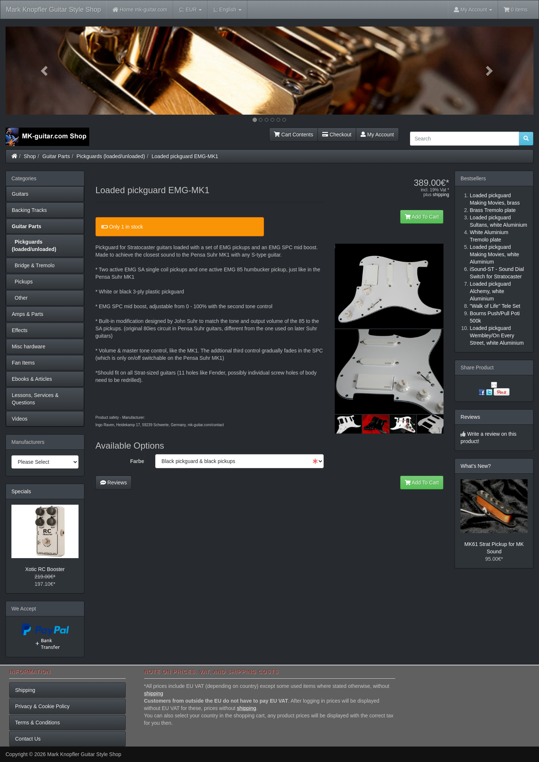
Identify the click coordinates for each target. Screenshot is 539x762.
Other (20, 298)
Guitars (20, 194)
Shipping (25, 690)
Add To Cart (422, 217)
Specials (21, 491)
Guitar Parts (56, 156)
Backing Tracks (29, 210)
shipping (441, 194)
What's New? (475, 466)
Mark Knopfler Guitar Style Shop (53, 9)
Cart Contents (293, 135)
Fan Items (23, 363)
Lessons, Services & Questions (35, 399)
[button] (45, 71)
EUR (190, 10)
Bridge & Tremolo (33, 265)
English (227, 10)
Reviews (113, 483)
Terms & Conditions (37, 723)
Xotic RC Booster (45, 569)
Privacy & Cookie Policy (42, 706)
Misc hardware (28, 346)
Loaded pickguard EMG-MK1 (185, 156)
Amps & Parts (28, 314)
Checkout (336, 135)
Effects (20, 330)
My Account (377, 135)
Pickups (22, 282)
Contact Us (28, 739)
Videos (20, 419)
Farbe (137, 461)
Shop (30, 156)
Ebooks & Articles (32, 379)
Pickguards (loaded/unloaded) (111, 156)
